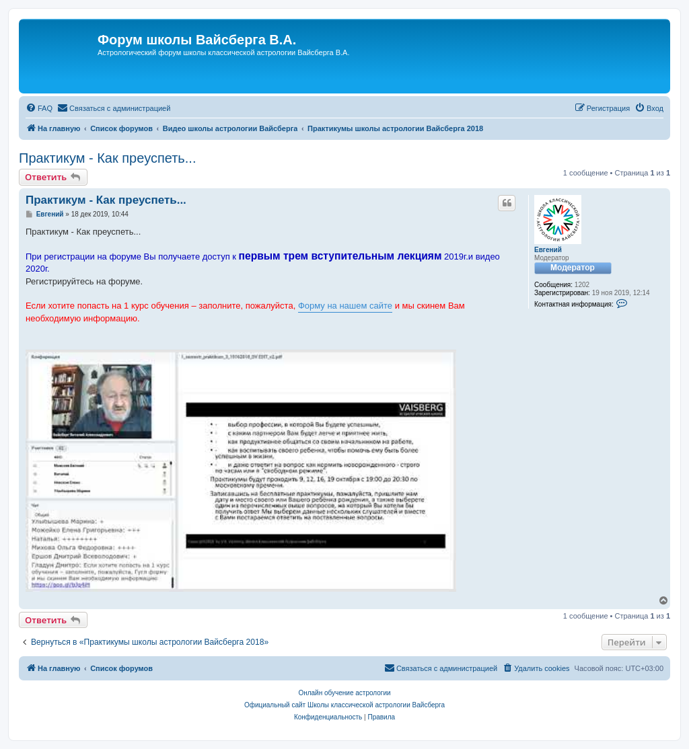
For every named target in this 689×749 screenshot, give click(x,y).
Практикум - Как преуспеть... (107, 158)
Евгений (548, 249)
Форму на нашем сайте (345, 306)
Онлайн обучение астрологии (344, 693)
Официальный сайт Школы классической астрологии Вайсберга (344, 705)
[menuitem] (39, 108)
